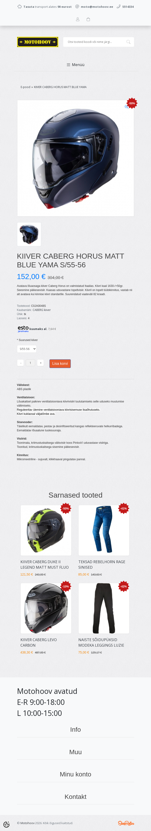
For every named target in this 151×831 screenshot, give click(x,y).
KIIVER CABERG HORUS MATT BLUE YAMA (60, 87)
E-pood (25, 87)
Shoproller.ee (126, 823)
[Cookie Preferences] (6, 824)
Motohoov (27, 823)
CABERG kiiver (42, 310)
